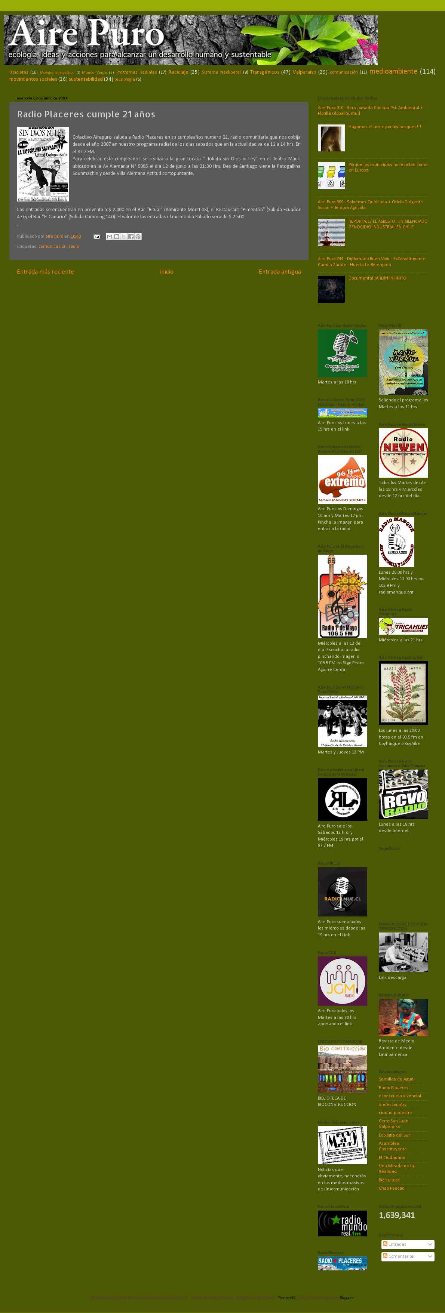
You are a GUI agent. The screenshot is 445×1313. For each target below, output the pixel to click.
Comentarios (398, 1256)
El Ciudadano (392, 1158)
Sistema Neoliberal (221, 72)
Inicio (166, 272)
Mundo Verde (94, 72)
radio (74, 246)
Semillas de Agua (396, 1079)
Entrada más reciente (45, 272)
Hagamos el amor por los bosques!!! (385, 127)
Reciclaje (178, 72)
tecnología (124, 79)
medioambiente (393, 71)
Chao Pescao (391, 1188)
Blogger (346, 1298)
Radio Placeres (393, 1088)
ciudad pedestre (395, 1113)
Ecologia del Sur (394, 1135)
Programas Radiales (136, 72)
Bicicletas (18, 72)
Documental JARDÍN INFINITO (377, 278)
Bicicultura (389, 1180)
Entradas (394, 1244)
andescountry (392, 1105)
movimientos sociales (33, 79)
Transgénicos (264, 72)
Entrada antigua (280, 272)
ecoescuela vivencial (400, 1096)
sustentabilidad (86, 79)
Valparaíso (304, 72)
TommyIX (287, 1298)
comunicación (344, 72)
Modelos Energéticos (57, 73)
